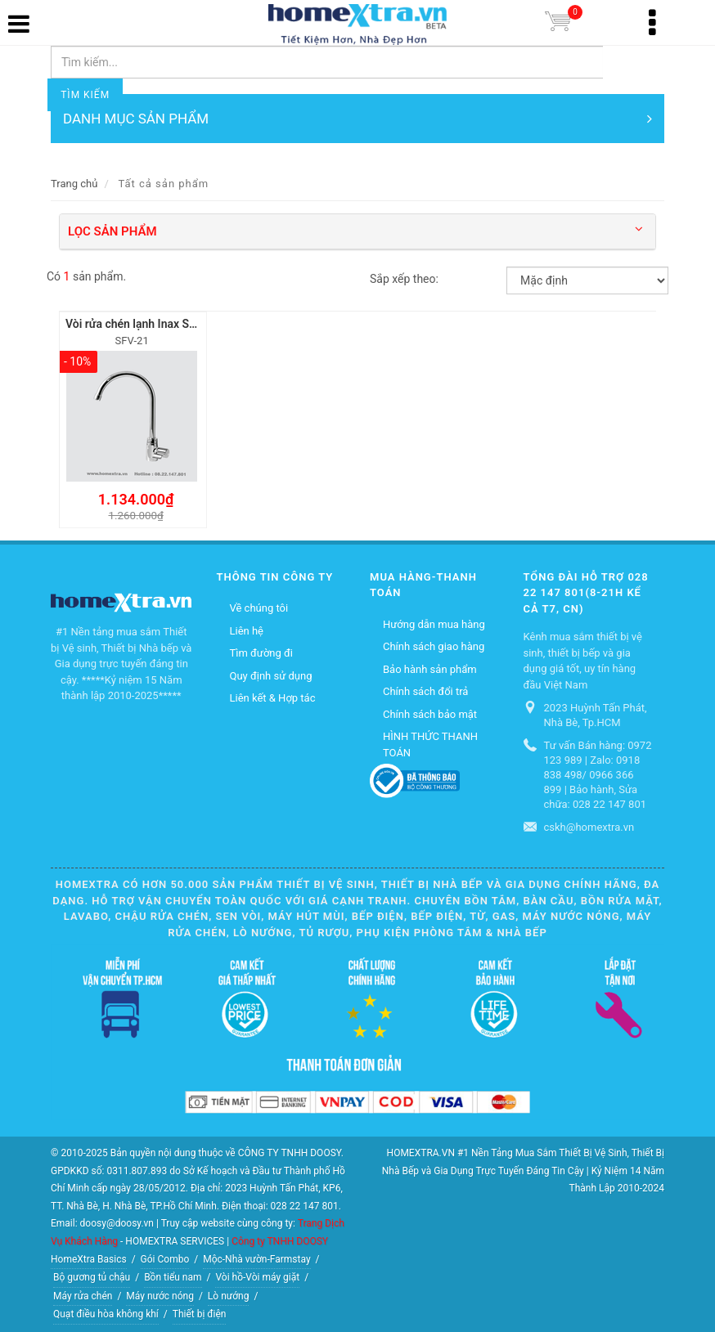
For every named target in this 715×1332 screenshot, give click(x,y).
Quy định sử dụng (271, 674)
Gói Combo (165, 1257)
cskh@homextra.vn (589, 826)
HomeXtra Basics (89, 1257)
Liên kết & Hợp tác (273, 697)
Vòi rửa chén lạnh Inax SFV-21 (142, 323)
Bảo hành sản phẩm (430, 668)
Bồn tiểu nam (172, 1276)
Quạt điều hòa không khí (106, 1313)
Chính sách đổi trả (425, 690)
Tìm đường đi (261, 652)
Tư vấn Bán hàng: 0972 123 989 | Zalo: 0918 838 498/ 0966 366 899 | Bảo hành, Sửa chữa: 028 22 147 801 (598, 774)
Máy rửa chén (82, 1294)
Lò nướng (229, 1294)
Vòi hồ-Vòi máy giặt (257, 1276)
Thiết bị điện (200, 1313)
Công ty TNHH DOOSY (280, 1240)
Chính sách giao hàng (433, 645)
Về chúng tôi (259, 607)
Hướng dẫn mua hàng (434, 623)
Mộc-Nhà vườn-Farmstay (256, 1257)
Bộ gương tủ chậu (91, 1276)
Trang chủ (74, 183)
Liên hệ (247, 629)
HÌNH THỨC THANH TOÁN (430, 743)
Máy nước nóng (160, 1294)
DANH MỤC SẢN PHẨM (357, 118)
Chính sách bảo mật (430, 712)
